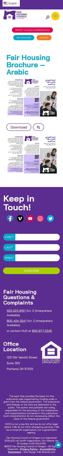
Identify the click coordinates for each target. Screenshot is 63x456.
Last (9, 247)
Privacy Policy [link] (28, 449)
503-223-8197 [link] (16, 310)
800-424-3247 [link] (17, 321)
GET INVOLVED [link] (24, 37)
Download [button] (18, 127)
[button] (55, 16)
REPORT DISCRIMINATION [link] (32, 30)
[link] (58, 445)
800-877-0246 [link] (42, 331)
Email (9, 257)
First (9, 237)
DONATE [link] (44, 37)
